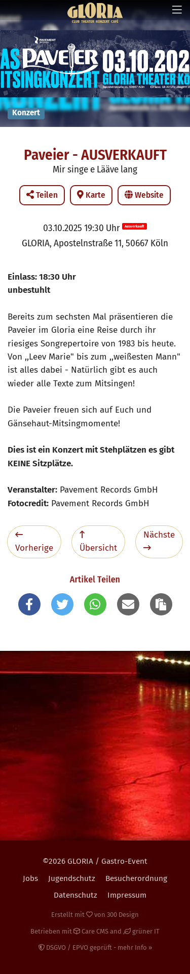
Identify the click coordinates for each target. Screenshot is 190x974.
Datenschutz (75, 895)
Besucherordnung (136, 878)
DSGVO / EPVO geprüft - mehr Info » (95, 947)
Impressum (126, 895)
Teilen (42, 195)
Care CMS (90, 931)
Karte (91, 195)
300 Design (123, 914)
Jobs (30, 878)
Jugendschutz (71, 878)
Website (144, 195)
